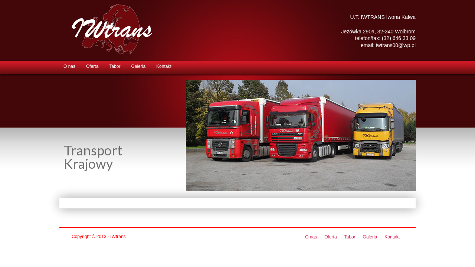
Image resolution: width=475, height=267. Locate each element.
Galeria (138, 66)
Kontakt (163, 66)
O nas (69, 66)
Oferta (92, 66)
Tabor (114, 66)
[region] (301, 135)
